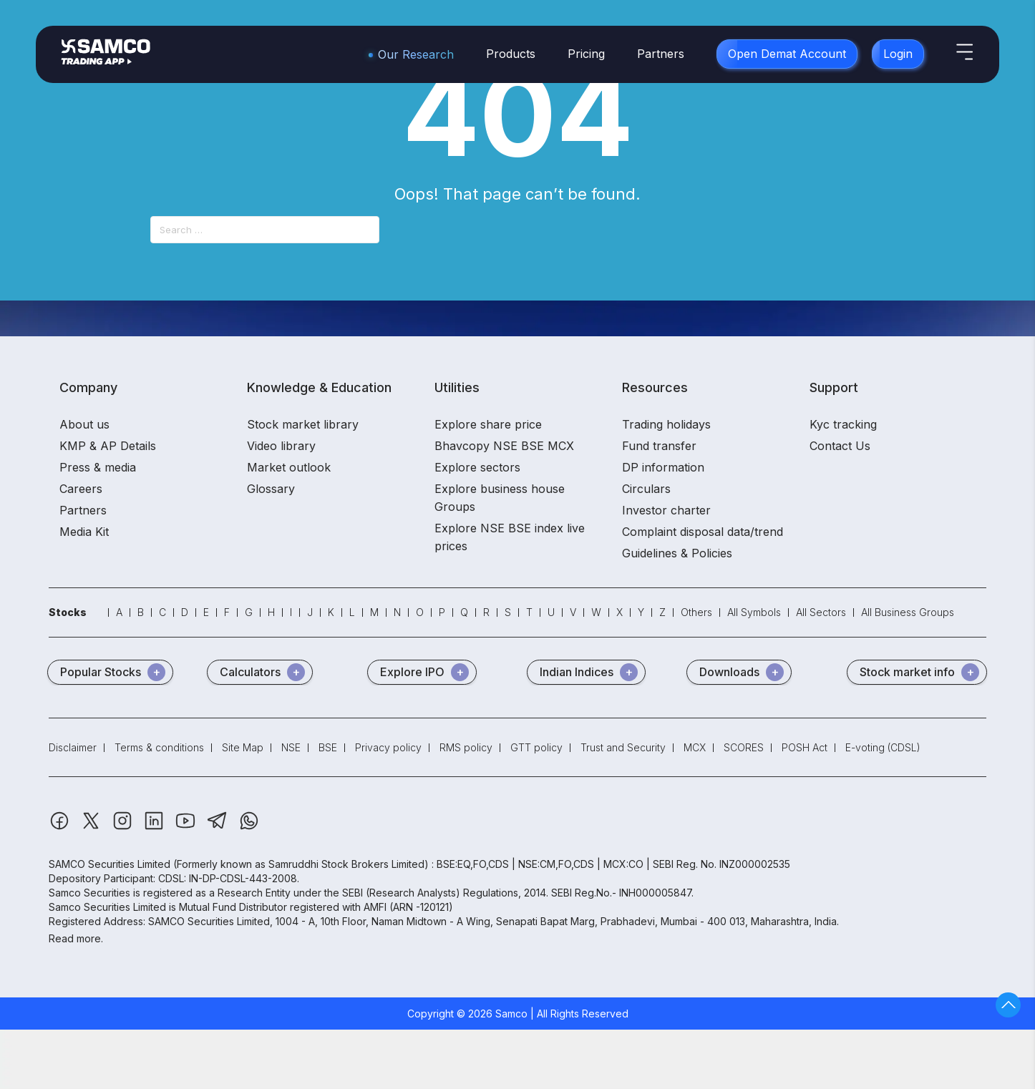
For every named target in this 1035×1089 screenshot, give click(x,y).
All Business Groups (907, 612)
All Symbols (754, 612)
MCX (695, 747)
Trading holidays (666, 424)
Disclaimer (73, 747)
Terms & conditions (159, 747)
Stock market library (303, 424)
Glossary (271, 489)
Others (696, 612)
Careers (80, 489)
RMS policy (465, 747)
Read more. (76, 938)
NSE (291, 747)
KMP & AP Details (107, 446)
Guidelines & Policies (677, 553)
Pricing (586, 54)
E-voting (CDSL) (882, 747)
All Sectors (821, 612)
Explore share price (488, 424)
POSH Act (804, 747)
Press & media (97, 467)
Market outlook (289, 467)
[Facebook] (61, 827)
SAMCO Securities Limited (109, 864)
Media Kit (84, 531)
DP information (663, 467)
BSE (328, 747)
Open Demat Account (787, 54)
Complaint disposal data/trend (702, 531)
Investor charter (666, 510)
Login (898, 54)
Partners (660, 54)
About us (84, 424)
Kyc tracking (843, 424)
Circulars (646, 489)
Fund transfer (659, 446)
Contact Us (840, 446)
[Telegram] (218, 827)
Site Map (242, 747)
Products (510, 54)
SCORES (744, 747)
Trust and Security (623, 747)
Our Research (416, 54)
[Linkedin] (155, 827)
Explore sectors (477, 467)
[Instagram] (124, 827)
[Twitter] (92, 827)
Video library (281, 446)
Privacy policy (388, 747)
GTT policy (536, 747)
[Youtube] (187, 827)
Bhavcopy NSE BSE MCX (504, 446)
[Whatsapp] (249, 827)
